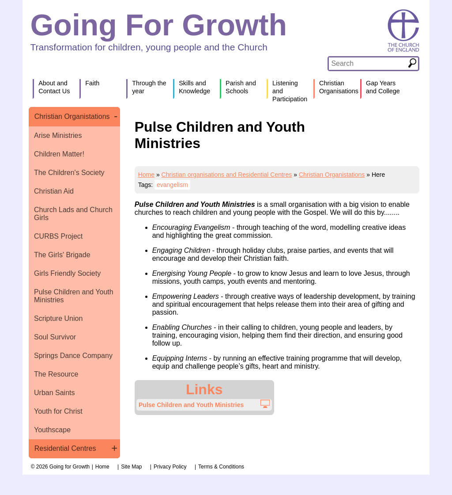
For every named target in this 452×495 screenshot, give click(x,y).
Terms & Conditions (221, 467)
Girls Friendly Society (67, 273)
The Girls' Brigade (62, 255)
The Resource (56, 374)
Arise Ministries (58, 135)
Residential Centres (65, 448)
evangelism (172, 184)
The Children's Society (69, 172)
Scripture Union (58, 318)
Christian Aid (54, 191)
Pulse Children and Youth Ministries (73, 296)
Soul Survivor (55, 337)
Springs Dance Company (73, 355)
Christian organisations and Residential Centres (227, 174)
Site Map (131, 467)
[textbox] (367, 63)
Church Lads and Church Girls (73, 213)
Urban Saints (54, 392)
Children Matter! (59, 154)
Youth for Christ (58, 411)
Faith (92, 83)
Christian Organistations (72, 116)
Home (146, 174)
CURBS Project (58, 236)
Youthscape (52, 430)
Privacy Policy (170, 467)
